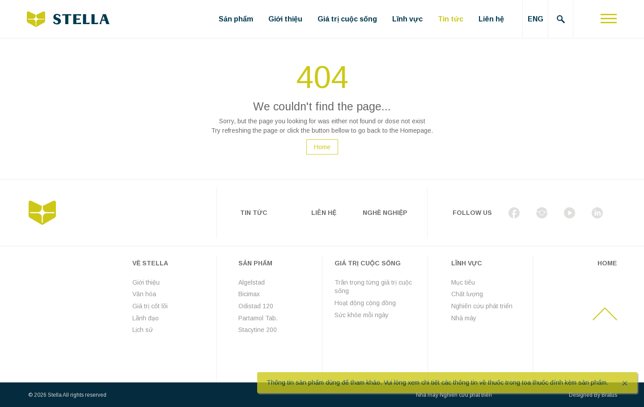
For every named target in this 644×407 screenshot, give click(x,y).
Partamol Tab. (258, 318)
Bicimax (249, 294)
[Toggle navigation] (608, 19)
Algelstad (251, 282)
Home (322, 147)
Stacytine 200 (257, 329)
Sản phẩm (236, 19)
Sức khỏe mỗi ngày (362, 315)
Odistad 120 (255, 306)
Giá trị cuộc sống (347, 19)
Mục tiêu (463, 282)
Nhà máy (463, 318)
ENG (535, 19)
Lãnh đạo (145, 318)
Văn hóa (144, 294)
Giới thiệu (285, 19)
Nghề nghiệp (385, 212)
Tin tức (450, 19)
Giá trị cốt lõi (150, 306)
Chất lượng (467, 294)
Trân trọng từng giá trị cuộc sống (373, 287)
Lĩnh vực (407, 19)
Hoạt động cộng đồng (365, 302)
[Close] (625, 383)
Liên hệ (491, 19)
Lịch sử (142, 329)
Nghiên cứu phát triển (482, 306)
